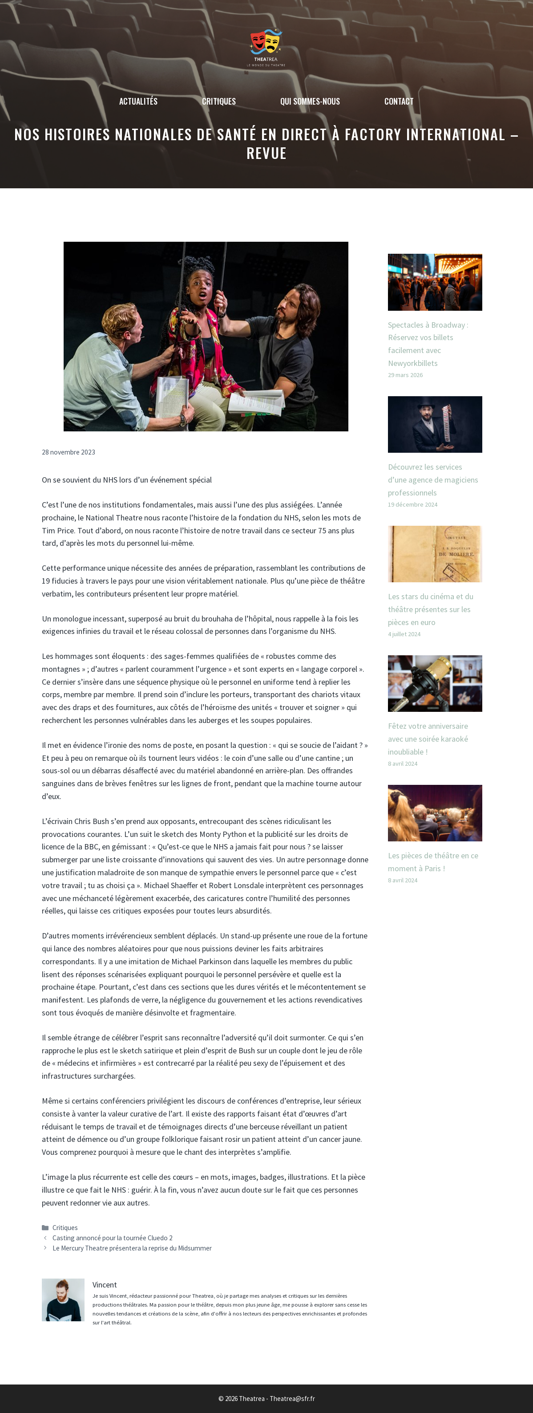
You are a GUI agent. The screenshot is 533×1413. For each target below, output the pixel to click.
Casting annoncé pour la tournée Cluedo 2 (112, 1238)
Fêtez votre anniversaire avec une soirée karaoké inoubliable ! (428, 739)
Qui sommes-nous (310, 101)
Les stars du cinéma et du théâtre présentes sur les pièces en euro (430, 609)
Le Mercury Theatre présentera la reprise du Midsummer (132, 1248)
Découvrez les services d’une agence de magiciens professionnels (433, 480)
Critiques (219, 101)
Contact (399, 101)
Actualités (138, 101)
